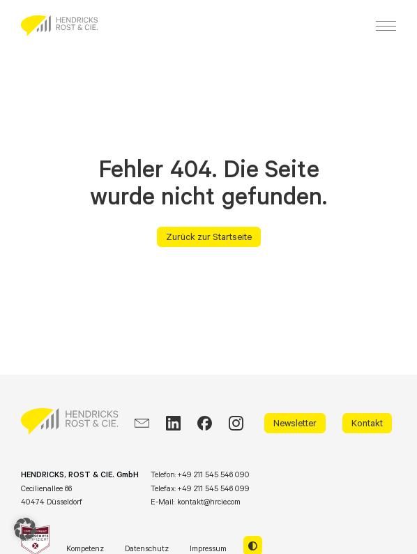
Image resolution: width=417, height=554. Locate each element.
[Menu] (386, 26)
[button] (25, 529)
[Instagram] (236, 423)
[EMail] (142, 423)
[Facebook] (204, 423)
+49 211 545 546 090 (213, 474)
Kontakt (367, 422)
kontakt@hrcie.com (209, 502)
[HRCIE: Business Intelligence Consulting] (59, 25)
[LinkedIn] (173, 423)
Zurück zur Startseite (209, 236)
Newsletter (295, 422)
